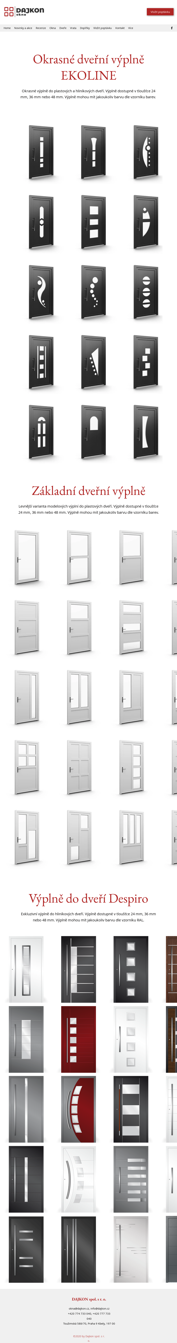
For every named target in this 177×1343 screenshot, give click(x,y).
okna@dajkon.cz (79, 1308)
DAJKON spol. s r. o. (89, 1299)
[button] (53, 28)
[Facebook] (172, 28)
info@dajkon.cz (99, 1308)
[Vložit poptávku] (160, 11)
